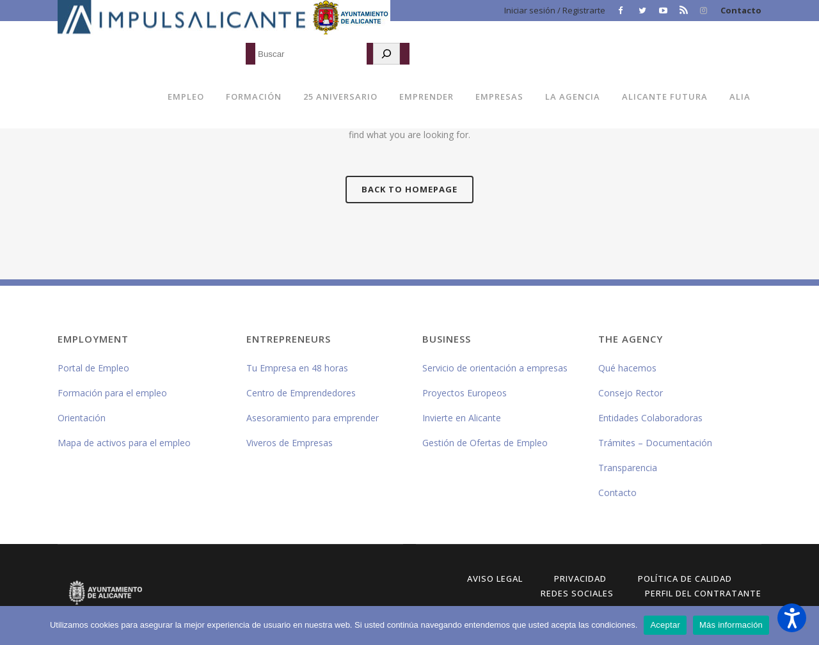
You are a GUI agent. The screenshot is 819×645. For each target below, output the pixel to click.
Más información (731, 625)
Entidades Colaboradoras (650, 418)
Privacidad (580, 578)
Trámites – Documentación (655, 443)
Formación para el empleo (112, 393)
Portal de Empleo (93, 368)
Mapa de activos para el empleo (124, 443)
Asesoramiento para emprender (312, 418)
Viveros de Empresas (289, 443)
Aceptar (665, 625)
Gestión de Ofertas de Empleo (485, 443)
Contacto (740, 10)
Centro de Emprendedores (301, 393)
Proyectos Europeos (464, 393)
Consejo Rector (630, 393)
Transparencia (627, 468)
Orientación (82, 418)
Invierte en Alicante (461, 418)
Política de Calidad (685, 578)
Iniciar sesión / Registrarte (554, 10)
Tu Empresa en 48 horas (297, 368)
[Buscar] (386, 54)
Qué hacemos (627, 368)
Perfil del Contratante (703, 593)
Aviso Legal (495, 578)
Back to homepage (409, 189)
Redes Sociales (577, 593)
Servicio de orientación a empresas (495, 368)
